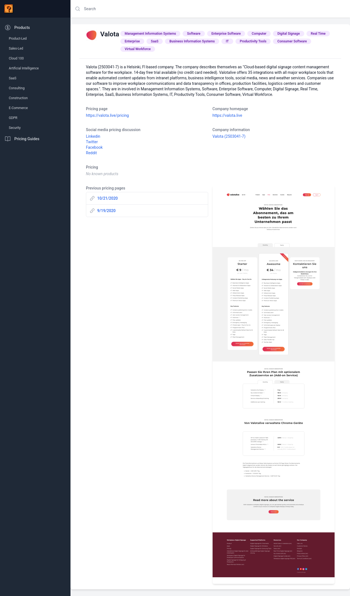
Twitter (92, 142)
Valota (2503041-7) (229, 136)
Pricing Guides (21, 139)
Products (17, 27)
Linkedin (93, 136)
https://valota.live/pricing (107, 115)
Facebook (94, 147)
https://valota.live (227, 115)
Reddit (91, 153)
